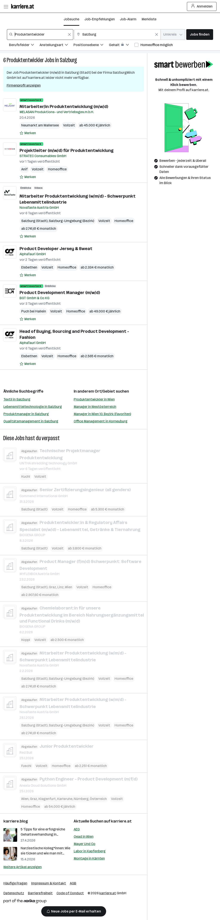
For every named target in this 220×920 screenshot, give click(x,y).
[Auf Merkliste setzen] (28, 133)
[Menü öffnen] (6, 6)
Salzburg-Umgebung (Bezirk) (71, 221)
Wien (68, 587)
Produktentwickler (25, 60)
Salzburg (68, 60)
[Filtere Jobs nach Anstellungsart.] (56, 45)
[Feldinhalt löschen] (69, 34)
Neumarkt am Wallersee (40, 125)
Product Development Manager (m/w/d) (60, 292)
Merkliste (149, 19)
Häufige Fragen (15, 883)
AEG (77, 829)
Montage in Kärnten (89, 858)
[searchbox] (40, 34)
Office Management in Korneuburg (100, 421)
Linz (60, 587)
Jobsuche (71, 19)
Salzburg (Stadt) (34, 221)
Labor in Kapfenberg (89, 851)
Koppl (25, 640)
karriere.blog (15, 821)
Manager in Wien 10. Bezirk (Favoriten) (102, 414)
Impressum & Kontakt (48, 883)
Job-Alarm (128, 19)
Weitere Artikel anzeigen (22, 867)
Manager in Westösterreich (95, 407)
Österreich (98, 799)
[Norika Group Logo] (24, 902)
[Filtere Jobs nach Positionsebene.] (91, 45)
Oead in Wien (83, 836)
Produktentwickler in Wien (94, 399)
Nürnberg (81, 799)
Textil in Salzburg (16, 399)
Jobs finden (199, 34)
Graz (52, 587)
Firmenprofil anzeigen (24, 85)
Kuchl (25, 476)
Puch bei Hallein (33, 311)
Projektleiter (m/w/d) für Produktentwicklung (66, 150)
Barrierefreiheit (40, 893)
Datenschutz (13, 893)
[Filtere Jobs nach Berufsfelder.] (24, 45)
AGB (73, 883)
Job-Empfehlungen (99, 19)
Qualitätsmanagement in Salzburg (30, 421)
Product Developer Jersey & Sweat (56, 248)
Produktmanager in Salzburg (26, 414)
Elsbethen (29, 267)
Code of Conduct (70, 893)
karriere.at (121, 821)
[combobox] (40, 34)
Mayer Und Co (84, 844)
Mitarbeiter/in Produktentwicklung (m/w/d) (64, 106)
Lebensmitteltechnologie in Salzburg (32, 407)
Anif (24, 169)
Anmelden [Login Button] (201, 6)
